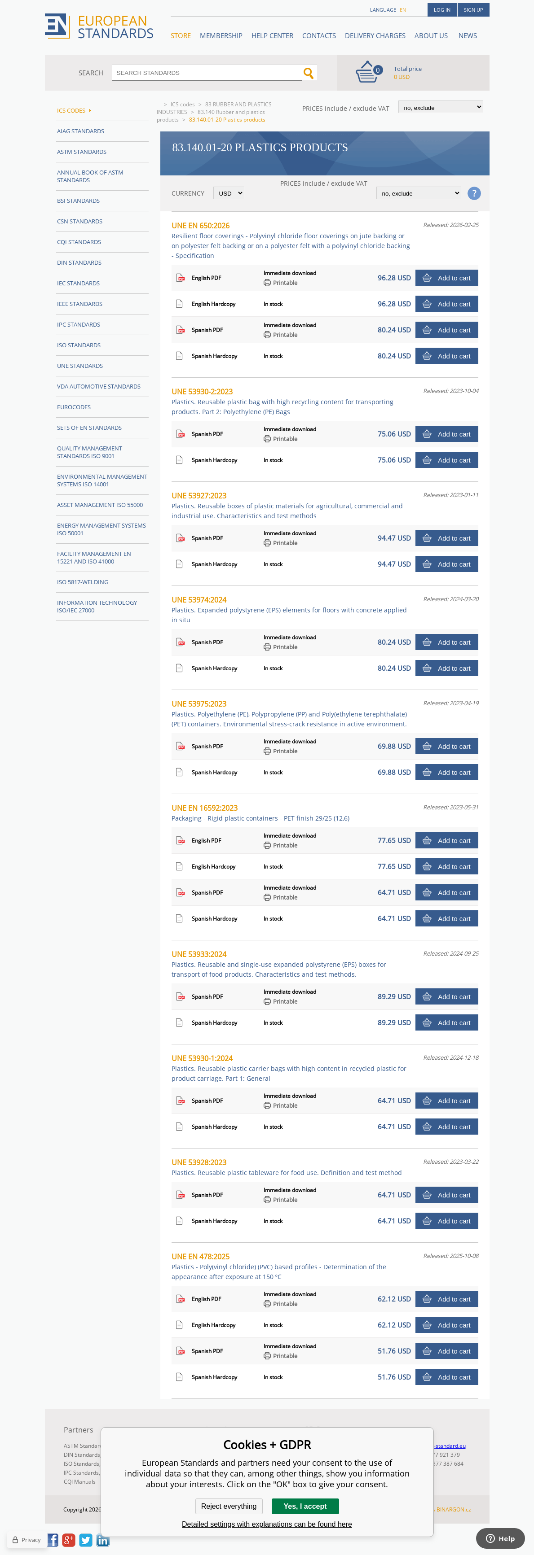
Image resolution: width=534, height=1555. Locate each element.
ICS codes (183, 104)
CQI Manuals (80, 1481)
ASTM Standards (81, 152)
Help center (272, 35)
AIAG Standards (80, 131)
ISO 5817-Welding (82, 582)
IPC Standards (78, 324)
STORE (181, 35)
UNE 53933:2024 (279, 963)
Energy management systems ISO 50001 (101, 529)
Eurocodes (74, 407)
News (468, 35)
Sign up (473, 9)
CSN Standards (79, 221)
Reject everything (229, 1506)
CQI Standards (79, 242)
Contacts (319, 35)
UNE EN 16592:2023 (260, 812)
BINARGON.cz (454, 1509)
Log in (442, 9)
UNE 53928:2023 (287, 1167)
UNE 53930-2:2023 (282, 401)
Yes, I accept (305, 1506)
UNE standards (80, 366)
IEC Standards (78, 283)
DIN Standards (79, 262)
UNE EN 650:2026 (291, 240)
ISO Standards (79, 345)
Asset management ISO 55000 (100, 505)
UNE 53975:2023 (289, 713)
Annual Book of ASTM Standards (90, 176)
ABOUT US (432, 35)
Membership (221, 35)
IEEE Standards (79, 304)
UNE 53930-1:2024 (289, 1068)
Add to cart (454, 278)
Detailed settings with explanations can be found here (267, 1524)
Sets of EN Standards (89, 428)
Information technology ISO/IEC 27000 (97, 606)
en (403, 9)
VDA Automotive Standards (99, 386)
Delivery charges (375, 35)
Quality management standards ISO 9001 (89, 452)
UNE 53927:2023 (287, 505)
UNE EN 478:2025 (279, 1266)
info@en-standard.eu (439, 1446)
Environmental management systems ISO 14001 (102, 480)
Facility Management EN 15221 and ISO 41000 (94, 557)
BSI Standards (78, 201)
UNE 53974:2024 (289, 609)
